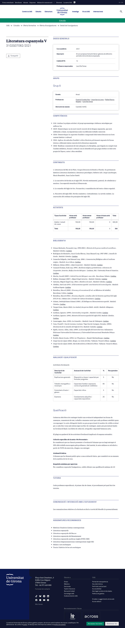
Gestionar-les (112, 623)
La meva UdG (67, 2)
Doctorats (67, 586)
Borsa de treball (69, 591)
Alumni (25, 2)
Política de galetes (98, 593)
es (119, 2)
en (122, 2)
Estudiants (18, 2)
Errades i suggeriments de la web (103, 599)
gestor (25, 624)
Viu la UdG (86, 11)
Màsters (67, 584)
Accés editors (96, 601)
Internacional (98, 11)
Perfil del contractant (99, 586)
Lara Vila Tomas (88, 101)
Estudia (38, 11)
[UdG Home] (62, 12)
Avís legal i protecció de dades (102, 591)
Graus (66, 581)
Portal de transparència (100, 581)
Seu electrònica (97, 584)
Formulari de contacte (42, 589)
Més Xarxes (39, 604)
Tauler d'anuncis (69, 588)
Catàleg (69, 250)
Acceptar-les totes (95, 623)
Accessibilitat (96, 588)
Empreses (32, 2)
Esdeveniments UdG (71, 595)
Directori (59, 2)
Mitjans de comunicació (44, 2)
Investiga (75, 11)
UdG (8, 25)
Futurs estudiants (8, 2)
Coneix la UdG (27, 11)
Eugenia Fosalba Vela (83, 99)
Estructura (48, 11)
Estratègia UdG (69, 593)
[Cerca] (121, 11)
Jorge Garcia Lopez (97, 99)
